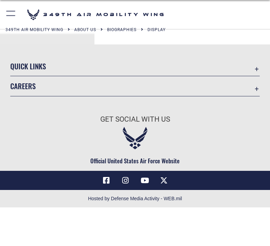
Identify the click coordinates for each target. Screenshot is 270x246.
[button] (11, 14)
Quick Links (28, 66)
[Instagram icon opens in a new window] (125, 180)
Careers (23, 86)
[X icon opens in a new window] (164, 180)
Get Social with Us (135, 119)
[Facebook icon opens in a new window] (106, 180)
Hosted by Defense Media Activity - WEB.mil (135, 198)
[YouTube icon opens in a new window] (145, 180)
